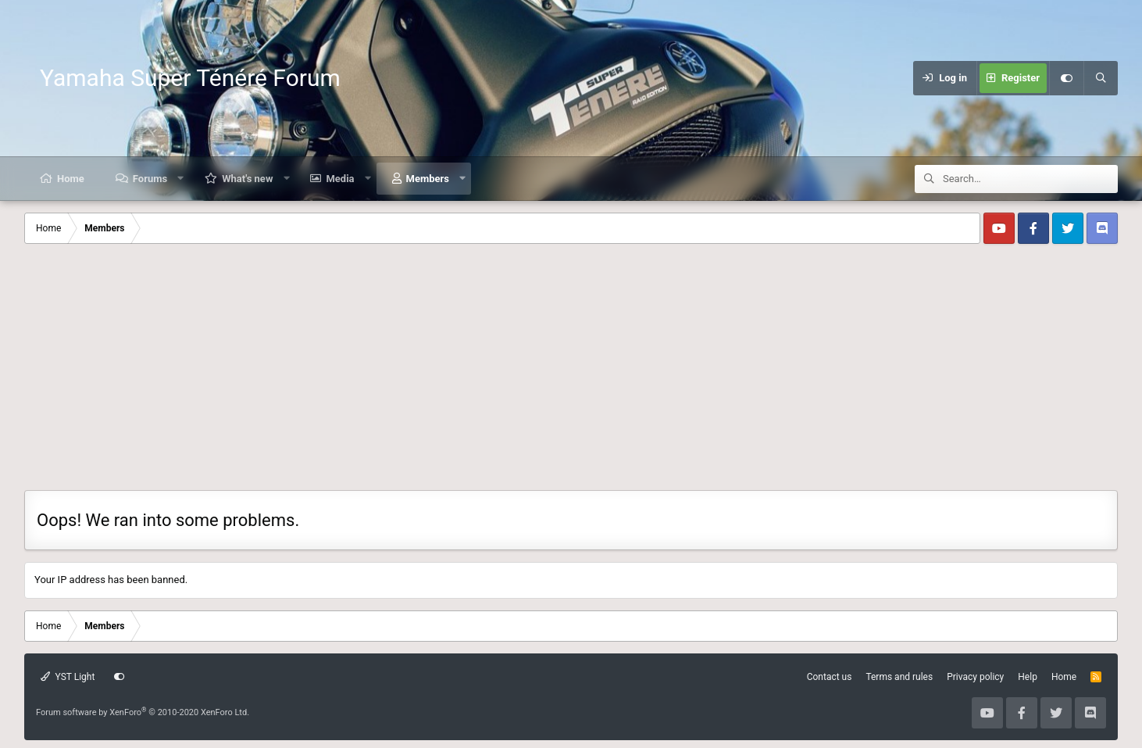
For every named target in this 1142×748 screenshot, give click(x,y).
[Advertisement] (571, 372)
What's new (247, 178)
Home (70, 178)
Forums (150, 178)
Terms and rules (899, 676)
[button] (181, 179)
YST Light (68, 676)
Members (427, 178)
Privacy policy (975, 676)
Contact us (829, 676)
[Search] (1100, 78)
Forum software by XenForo (142, 712)
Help (1027, 676)
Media (340, 178)
